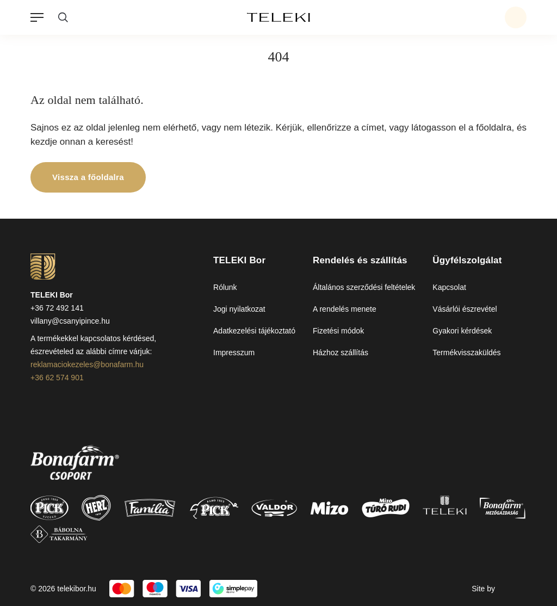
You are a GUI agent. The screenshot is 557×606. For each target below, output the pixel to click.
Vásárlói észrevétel (464, 309)
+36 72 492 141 (57, 308)
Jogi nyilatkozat (239, 309)
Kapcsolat (449, 287)
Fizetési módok (338, 330)
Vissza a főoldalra (88, 177)
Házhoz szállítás (340, 352)
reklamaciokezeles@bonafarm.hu (87, 364)
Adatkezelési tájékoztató (254, 330)
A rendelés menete (344, 309)
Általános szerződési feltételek (364, 287)
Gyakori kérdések (462, 330)
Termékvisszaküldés (466, 352)
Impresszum (234, 352)
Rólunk (225, 287)
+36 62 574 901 (57, 377)
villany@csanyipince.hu (70, 321)
